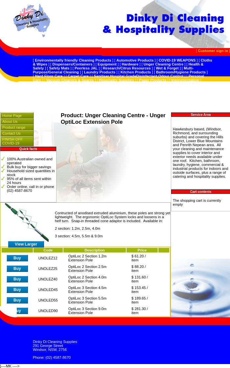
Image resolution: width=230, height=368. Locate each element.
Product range (13, 127)
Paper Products (152, 80)
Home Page (12, 116)
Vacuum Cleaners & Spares (70, 80)
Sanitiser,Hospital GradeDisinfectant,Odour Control (138, 76)
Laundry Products (99, 72)
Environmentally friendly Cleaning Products (73, 60)
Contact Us (11, 133)
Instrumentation (185, 80)
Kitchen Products (136, 72)
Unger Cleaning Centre (163, 64)
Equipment (107, 64)
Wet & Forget (167, 68)
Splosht (75, 84)
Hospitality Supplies (116, 80)
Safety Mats (59, 68)
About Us (9, 121)
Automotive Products (134, 60)
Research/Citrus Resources (127, 68)
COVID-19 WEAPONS (177, 60)
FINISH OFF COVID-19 (12, 141)
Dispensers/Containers (73, 64)
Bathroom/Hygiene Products (181, 72)
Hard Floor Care (49, 76)
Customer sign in (213, 51)
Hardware (130, 64)
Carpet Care (78, 76)
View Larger (26, 244)
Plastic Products (49, 84)
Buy (17, 258)
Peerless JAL (86, 68)
